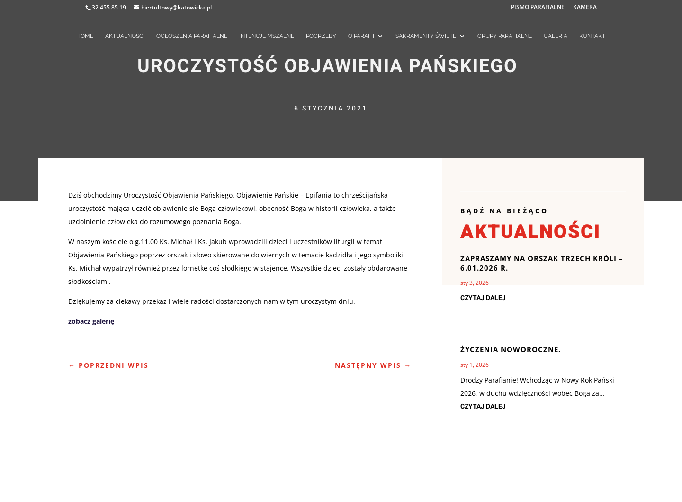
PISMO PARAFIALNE (538, 7)
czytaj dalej (483, 298)
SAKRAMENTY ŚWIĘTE (425, 36)
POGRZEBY (321, 36)
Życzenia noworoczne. (510, 349)
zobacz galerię (91, 321)
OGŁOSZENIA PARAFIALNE (191, 36)
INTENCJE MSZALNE (266, 36)
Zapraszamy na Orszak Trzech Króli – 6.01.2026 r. (541, 263)
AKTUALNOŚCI (124, 36)
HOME (84, 36)
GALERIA (555, 36)
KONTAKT (592, 36)
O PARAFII (361, 36)
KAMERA (585, 7)
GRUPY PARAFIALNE (504, 36)
